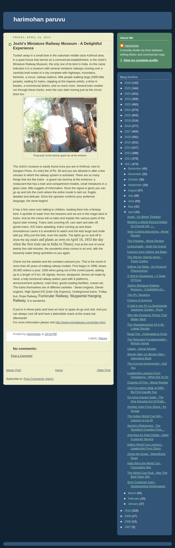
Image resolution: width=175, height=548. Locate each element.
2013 (128, 153)
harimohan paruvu (39, 19)
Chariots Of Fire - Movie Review (147, 382)
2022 (128, 104)
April (131, 212)
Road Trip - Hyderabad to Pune (147, 334)
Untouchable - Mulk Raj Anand (146, 246)
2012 (128, 158)
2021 (128, 110)
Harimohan (132, 45)
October (133, 179)
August (133, 190)
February (134, 498)
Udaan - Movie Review (141, 348)
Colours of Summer (139, 300)
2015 (128, 142)
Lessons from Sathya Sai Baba (147, 252)
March (132, 493)
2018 (128, 126)
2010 (128, 510)
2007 (128, 527)
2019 (128, 120)
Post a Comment (21, 356)
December (135, 168)
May (131, 206)
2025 (128, 88)
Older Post (104, 370)
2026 (128, 82)
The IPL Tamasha (138, 295)
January (133, 503)
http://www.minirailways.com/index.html (80, 322)
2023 (128, 99)
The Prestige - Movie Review (145, 241)
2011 (128, 164)
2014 (128, 147)
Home (59, 370)
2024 (128, 93)
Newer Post (13, 370)
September (135, 185)
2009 (128, 516)
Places (102, 338)
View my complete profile (141, 60)
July (131, 195)
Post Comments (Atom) (39, 379)
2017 (128, 131)
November (135, 174)
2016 (128, 137)
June (131, 201)
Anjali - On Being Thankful (144, 216)
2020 (128, 115)
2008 (128, 521)
